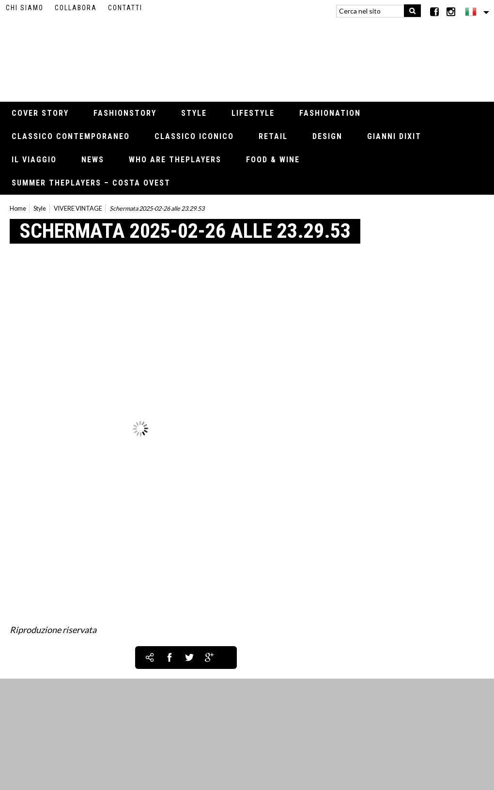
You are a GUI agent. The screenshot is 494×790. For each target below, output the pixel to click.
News (92, 159)
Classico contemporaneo (71, 136)
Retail (273, 136)
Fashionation (330, 113)
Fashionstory (124, 113)
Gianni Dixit (394, 136)
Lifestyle (253, 113)
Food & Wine (273, 159)
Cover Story (40, 113)
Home (18, 208)
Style (194, 113)
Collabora (76, 8)
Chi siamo (25, 8)
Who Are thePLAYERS (175, 159)
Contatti (125, 8)
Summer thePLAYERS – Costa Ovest (91, 182)
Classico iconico (194, 136)
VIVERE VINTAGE (78, 208)
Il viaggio (34, 159)
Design (327, 136)
